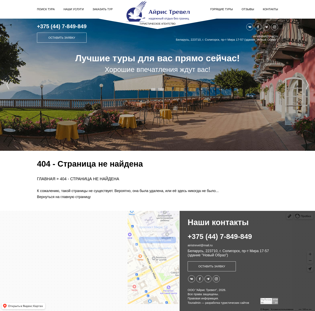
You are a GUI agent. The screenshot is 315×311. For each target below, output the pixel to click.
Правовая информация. (203, 298)
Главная (46, 179)
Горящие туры (221, 9)
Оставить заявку (61, 37)
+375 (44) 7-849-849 (62, 26)
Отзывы (248, 9)
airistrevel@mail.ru (265, 36)
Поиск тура (46, 9)
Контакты (270, 9)
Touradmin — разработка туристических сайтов (218, 302)
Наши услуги (73, 9)
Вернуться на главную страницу (64, 197)
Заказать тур (103, 9)
